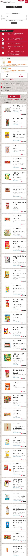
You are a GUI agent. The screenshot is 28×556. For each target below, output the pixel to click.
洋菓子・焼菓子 (17, 158)
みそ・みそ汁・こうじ (19, 106)
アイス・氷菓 (17, 410)
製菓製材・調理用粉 (18, 370)
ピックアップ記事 (5, 58)
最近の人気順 (22, 99)
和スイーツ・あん (18, 118)
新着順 (9, 99)
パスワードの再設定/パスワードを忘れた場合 (14, 20)
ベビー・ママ (17, 131)
